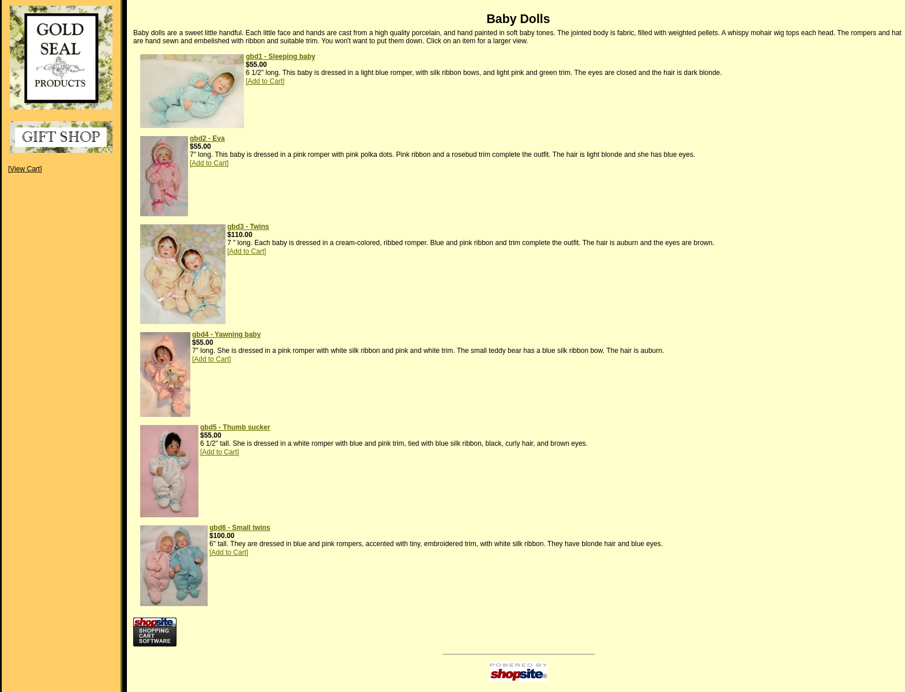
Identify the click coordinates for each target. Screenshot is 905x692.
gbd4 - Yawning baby (226, 334)
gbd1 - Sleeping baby (281, 56)
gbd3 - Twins (248, 227)
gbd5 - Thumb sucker (235, 427)
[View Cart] (25, 169)
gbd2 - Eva (207, 138)
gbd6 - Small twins (239, 528)
